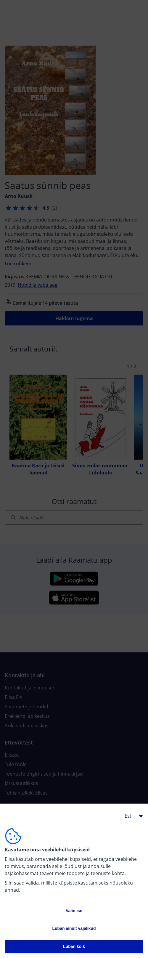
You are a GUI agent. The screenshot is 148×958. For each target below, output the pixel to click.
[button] (131, 816)
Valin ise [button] (74, 910)
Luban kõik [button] (74, 946)
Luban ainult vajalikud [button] (74, 928)
